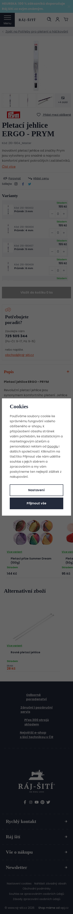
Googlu (52, 446)
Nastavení (36, 490)
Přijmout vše (36, 503)
